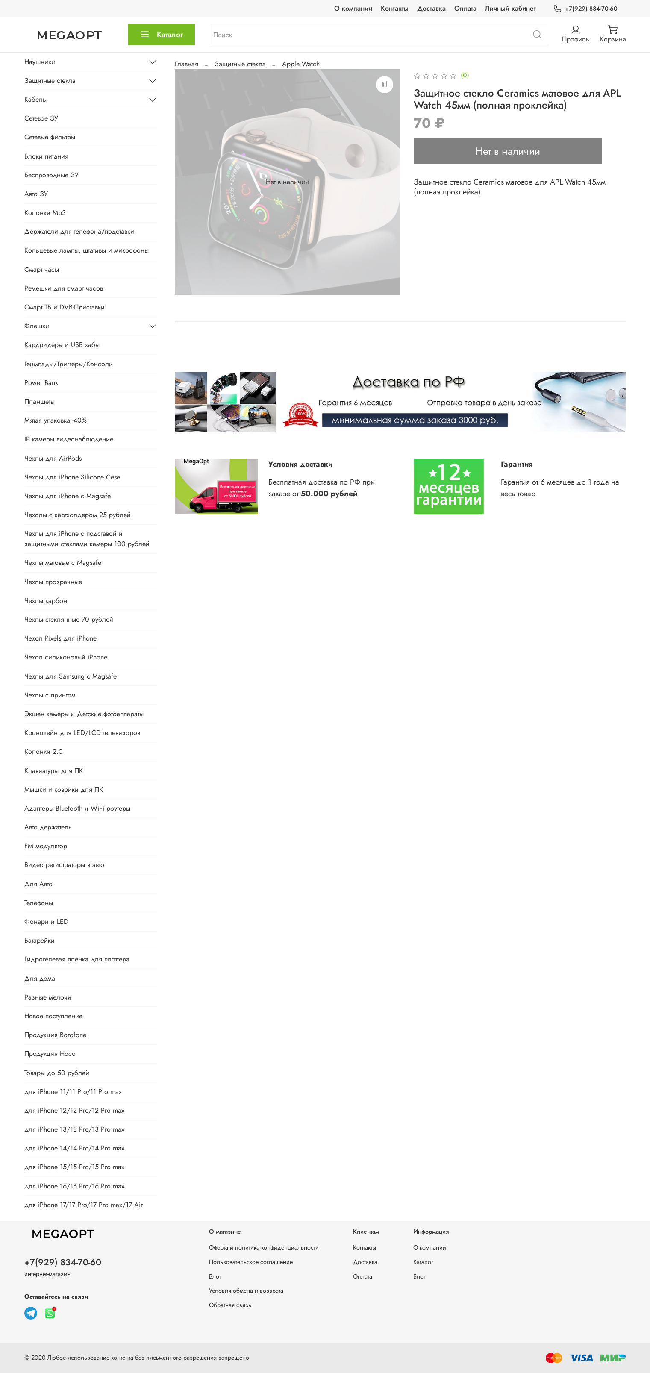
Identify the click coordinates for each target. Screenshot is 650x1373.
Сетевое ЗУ (41, 118)
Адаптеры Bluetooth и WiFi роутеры (77, 808)
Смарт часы (41, 269)
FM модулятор (45, 846)
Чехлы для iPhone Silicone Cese (72, 477)
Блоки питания (46, 156)
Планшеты (39, 401)
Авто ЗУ (36, 194)
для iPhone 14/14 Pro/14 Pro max (74, 1148)
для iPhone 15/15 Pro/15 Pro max (74, 1167)
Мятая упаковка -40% (55, 420)
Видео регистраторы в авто (64, 865)
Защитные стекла (240, 64)
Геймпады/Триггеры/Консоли (68, 364)
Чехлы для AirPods (53, 458)
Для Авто (38, 884)
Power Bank (41, 383)
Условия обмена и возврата (246, 1290)
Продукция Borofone (55, 1035)
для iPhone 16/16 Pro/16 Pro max (74, 1186)
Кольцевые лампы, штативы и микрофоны (86, 250)
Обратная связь (230, 1305)
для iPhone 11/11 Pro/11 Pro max (73, 1092)
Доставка (431, 8)
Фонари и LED (46, 921)
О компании (353, 8)
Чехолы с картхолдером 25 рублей (77, 515)
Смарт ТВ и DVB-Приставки (64, 307)
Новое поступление (53, 1016)
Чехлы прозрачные (53, 582)
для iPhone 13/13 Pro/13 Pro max (74, 1129)
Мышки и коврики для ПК (63, 789)
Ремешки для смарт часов (63, 288)
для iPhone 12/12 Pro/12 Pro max (74, 1110)
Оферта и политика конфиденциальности (264, 1247)
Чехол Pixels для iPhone (60, 638)
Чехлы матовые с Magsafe (62, 562)
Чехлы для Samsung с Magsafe (70, 676)
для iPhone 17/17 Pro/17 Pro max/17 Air (83, 1205)
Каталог (161, 34)
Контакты (395, 8)
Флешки (36, 326)
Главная (186, 64)
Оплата (465, 8)
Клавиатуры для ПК (53, 771)
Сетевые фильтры (49, 137)
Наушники (39, 62)
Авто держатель (48, 827)
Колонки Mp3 (45, 213)
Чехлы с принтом (50, 695)
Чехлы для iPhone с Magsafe (67, 496)
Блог (215, 1276)
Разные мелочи (47, 997)
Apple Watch (301, 64)
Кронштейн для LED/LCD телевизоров (82, 733)
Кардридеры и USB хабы (62, 345)
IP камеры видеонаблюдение (68, 439)
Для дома (39, 978)
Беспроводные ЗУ (51, 175)
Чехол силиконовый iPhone (65, 657)
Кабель (35, 99)
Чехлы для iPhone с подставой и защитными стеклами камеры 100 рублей (87, 539)
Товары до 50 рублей (56, 1073)
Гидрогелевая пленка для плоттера (76, 959)
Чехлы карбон (45, 601)
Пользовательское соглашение (251, 1262)
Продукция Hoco (50, 1053)
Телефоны (38, 903)
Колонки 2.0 (43, 751)
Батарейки (39, 940)
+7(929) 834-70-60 (585, 8)
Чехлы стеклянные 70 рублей (68, 619)
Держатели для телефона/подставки (79, 231)
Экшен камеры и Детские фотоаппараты (84, 714)
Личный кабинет (510, 8)
